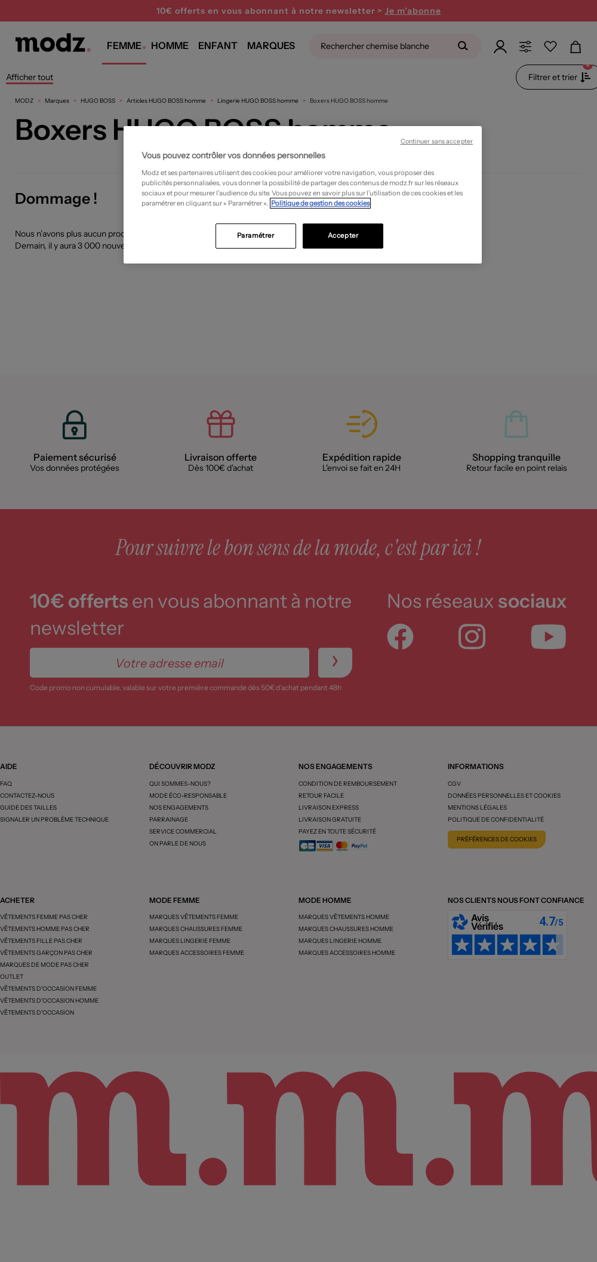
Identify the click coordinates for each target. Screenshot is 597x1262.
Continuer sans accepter (437, 141)
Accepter (343, 235)
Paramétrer (256, 235)
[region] (303, 195)
